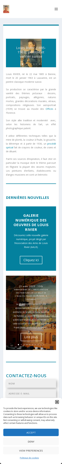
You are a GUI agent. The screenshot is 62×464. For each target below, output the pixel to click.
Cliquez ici (31, 260)
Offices (49, 108)
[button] (57, 402)
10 (43, 344)
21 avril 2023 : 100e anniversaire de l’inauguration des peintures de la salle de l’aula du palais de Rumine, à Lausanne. (31, 293)
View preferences (31, 450)
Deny (31, 441)
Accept (31, 432)
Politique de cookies (29, 457)
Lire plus (31, 337)
